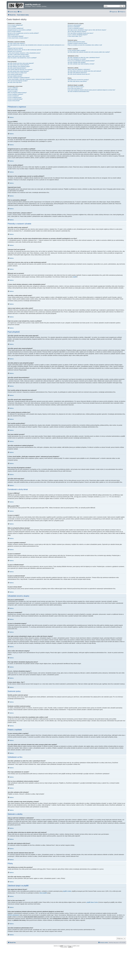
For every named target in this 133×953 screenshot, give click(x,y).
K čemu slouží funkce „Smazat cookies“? (18, 38)
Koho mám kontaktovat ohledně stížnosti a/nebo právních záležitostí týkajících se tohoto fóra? (91, 90)
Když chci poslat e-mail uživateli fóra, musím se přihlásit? (22, 57)
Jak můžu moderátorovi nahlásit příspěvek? (19, 77)
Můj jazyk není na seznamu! (15, 51)
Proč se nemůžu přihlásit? (14, 31)
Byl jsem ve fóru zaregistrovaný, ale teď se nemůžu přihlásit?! (23, 33)
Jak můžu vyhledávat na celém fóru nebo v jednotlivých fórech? (84, 57)
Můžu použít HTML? (13, 89)
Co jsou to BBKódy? (13, 87)
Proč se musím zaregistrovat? (15, 25)
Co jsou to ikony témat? (14, 100)
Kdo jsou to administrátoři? (74, 25)
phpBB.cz (70, 947)
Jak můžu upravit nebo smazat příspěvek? (18, 64)
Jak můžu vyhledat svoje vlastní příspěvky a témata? (81, 63)
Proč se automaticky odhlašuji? (15, 36)
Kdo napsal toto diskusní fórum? (76, 86)
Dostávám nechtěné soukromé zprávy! (77, 43)
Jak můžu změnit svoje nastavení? (16, 43)
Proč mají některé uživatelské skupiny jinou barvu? (80, 33)
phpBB (75, 277)
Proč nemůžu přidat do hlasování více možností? (20, 69)
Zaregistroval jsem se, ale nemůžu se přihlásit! (19, 30)
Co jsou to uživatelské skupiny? (76, 28)
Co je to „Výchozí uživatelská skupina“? (78, 34)
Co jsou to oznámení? (13, 95)
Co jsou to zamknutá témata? (15, 99)
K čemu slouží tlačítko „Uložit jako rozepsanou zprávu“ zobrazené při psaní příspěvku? (29, 79)
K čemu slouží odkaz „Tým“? (75, 36)
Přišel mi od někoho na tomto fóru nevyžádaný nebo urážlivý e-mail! (85, 45)
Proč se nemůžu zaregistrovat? (15, 28)
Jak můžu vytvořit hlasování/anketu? (17, 68)
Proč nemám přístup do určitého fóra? (17, 72)
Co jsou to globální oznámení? (15, 94)
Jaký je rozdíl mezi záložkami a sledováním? (79, 69)
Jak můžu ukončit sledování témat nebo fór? (79, 74)
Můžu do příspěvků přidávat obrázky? (17, 92)
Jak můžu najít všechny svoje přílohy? (77, 81)
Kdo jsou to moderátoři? (74, 26)
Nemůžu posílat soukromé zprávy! (76, 41)
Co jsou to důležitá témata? (15, 97)
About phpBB (43, 893)
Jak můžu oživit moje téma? (15, 82)
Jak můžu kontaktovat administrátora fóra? (78, 91)
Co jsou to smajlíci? (13, 91)
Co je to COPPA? (12, 26)
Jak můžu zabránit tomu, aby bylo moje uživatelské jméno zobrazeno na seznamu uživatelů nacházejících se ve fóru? (36, 45)
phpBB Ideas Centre (92, 902)
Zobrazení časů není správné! (15, 48)
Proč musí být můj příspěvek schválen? (18, 80)
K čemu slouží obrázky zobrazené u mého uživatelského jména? (24, 53)
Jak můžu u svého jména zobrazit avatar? (18, 54)
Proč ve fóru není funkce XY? (75, 88)
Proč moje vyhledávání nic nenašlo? (77, 59)
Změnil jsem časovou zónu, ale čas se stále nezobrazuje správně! (24, 49)
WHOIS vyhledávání (13, 915)
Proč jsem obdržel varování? (15, 76)
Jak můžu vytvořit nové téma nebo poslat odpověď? (21, 63)
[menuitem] (20, 11)
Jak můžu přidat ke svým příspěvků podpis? (19, 66)
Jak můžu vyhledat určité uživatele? (77, 62)
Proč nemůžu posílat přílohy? (15, 74)
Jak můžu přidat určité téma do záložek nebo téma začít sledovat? (84, 71)
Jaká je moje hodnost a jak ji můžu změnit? (19, 56)
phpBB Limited (67, 891)
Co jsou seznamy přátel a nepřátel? (77, 50)
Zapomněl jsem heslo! (13, 34)
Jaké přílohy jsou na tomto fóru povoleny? (78, 79)
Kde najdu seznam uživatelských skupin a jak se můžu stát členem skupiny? (87, 30)
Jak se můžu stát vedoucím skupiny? (77, 31)
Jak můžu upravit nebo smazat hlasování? (18, 71)
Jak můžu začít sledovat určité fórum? (77, 72)
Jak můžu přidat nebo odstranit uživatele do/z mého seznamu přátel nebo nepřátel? (89, 52)
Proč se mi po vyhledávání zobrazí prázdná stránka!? (81, 60)
